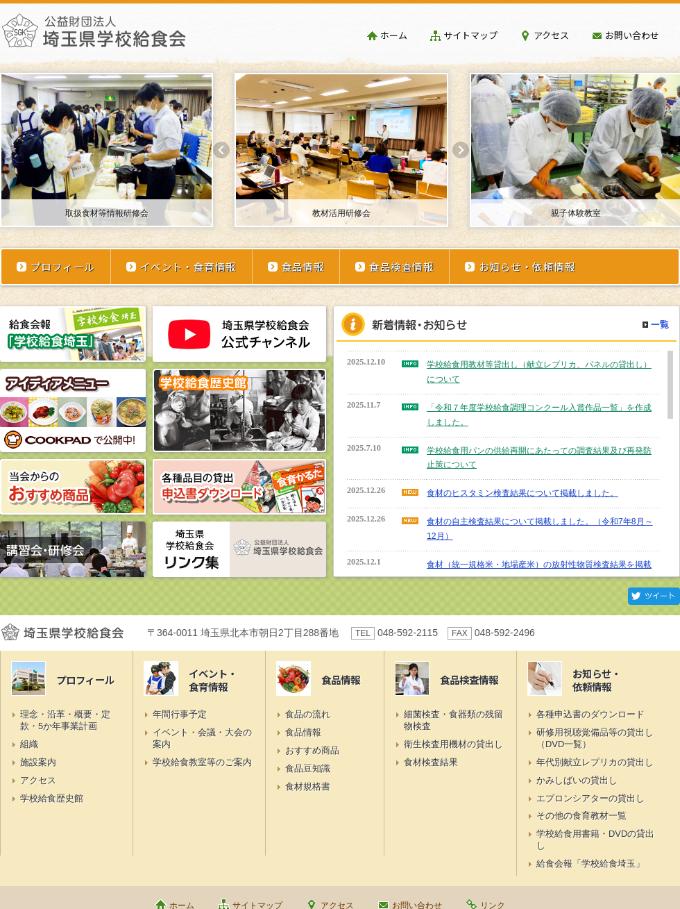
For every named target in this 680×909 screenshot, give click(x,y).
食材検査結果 (431, 762)
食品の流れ (307, 714)
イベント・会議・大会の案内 (202, 738)
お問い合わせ (632, 35)
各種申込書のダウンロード (590, 714)
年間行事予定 (180, 714)
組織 (29, 744)
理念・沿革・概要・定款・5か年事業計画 (65, 720)
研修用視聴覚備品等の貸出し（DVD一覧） (595, 738)
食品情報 (303, 266)
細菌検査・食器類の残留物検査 (453, 720)
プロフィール (63, 266)
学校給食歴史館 (51, 798)
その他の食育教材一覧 (581, 815)
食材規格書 (307, 786)
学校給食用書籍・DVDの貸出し (595, 839)
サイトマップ (470, 35)
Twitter (654, 596)
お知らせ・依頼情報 (527, 266)
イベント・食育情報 (188, 266)
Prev (221, 150)
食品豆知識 (307, 768)
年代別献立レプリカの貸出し (595, 762)
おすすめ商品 (312, 750)
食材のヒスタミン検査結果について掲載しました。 (522, 493)
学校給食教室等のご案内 (202, 762)
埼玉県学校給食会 (93, 36)
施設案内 (38, 762)
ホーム (393, 35)
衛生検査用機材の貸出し (453, 744)
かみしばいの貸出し (577, 780)
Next (460, 150)
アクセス (551, 35)
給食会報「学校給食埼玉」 (590, 863)
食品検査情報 (401, 266)
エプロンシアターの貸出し (590, 798)
